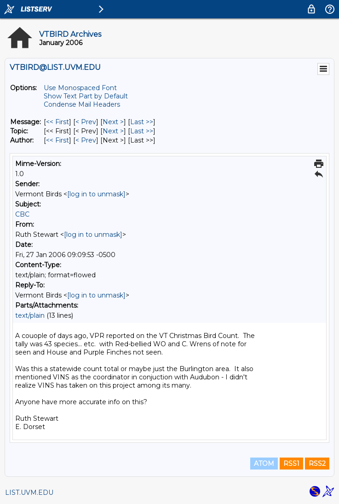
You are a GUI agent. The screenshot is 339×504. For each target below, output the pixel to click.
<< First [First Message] (57, 122)
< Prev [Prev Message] (85, 122)
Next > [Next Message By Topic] (113, 131)
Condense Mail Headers (82, 104)
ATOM (264, 463)
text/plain (30, 315)
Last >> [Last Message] (141, 122)
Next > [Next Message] (113, 122)
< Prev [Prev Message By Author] (85, 140)
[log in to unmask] (96, 194)
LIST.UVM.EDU (29, 492)
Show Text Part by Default (86, 96)
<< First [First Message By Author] (57, 140)
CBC (22, 214)
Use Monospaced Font (80, 88)
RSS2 (317, 463)
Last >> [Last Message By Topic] (141, 131)
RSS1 (291, 463)
